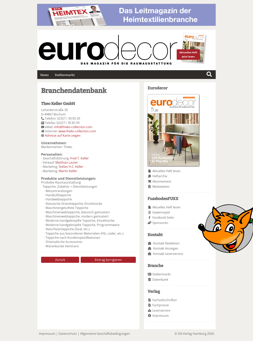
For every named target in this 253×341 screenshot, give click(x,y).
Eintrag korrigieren (108, 260)
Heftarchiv (159, 176)
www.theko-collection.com (77, 131)
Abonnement (161, 181)
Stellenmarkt (65, 75)
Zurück (60, 260)
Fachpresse (160, 305)
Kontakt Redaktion (166, 243)
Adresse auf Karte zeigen (62, 135)
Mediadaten (160, 186)
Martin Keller (68, 171)
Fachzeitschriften (164, 300)
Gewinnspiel (161, 212)
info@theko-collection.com (73, 127)
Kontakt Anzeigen (165, 248)
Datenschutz (68, 334)
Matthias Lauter (66, 162)
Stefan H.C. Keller (71, 167)
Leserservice (161, 310)
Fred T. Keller (79, 158)
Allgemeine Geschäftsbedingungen (105, 334)
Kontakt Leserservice (168, 254)
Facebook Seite (163, 217)
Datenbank (160, 279)
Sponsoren (160, 223)
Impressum (160, 315)
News (44, 75)
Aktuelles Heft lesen (166, 171)
